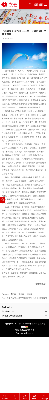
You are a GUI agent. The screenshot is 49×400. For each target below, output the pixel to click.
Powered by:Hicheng (24, 333)
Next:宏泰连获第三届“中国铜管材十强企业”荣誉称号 (24, 299)
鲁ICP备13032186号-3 (24, 330)
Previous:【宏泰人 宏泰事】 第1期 (17, 295)
